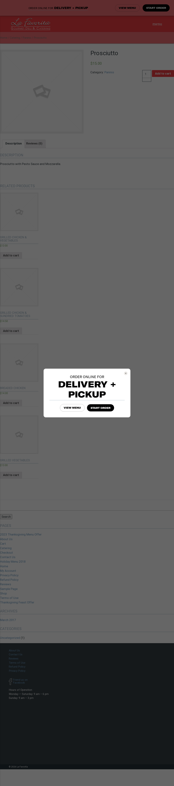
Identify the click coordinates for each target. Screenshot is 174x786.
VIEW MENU (72, 407)
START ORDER (100, 408)
